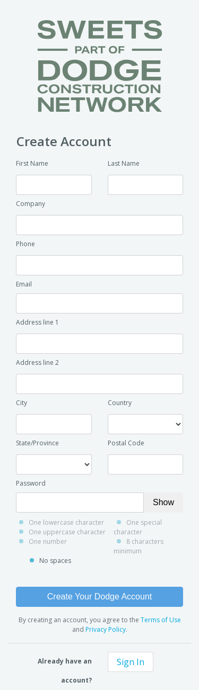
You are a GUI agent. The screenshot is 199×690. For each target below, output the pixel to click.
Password (31, 483)
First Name (32, 163)
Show (163, 502)
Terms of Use (161, 619)
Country (120, 402)
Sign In (130, 662)
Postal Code (126, 442)
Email (24, 284)
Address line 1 (37, 322)
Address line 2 (37, 362)
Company (30, 203)
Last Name (124, 163)
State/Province (37, 442)
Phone (25, 243)
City (21, 402)
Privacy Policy (105, 629)
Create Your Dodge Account (99, 596)
